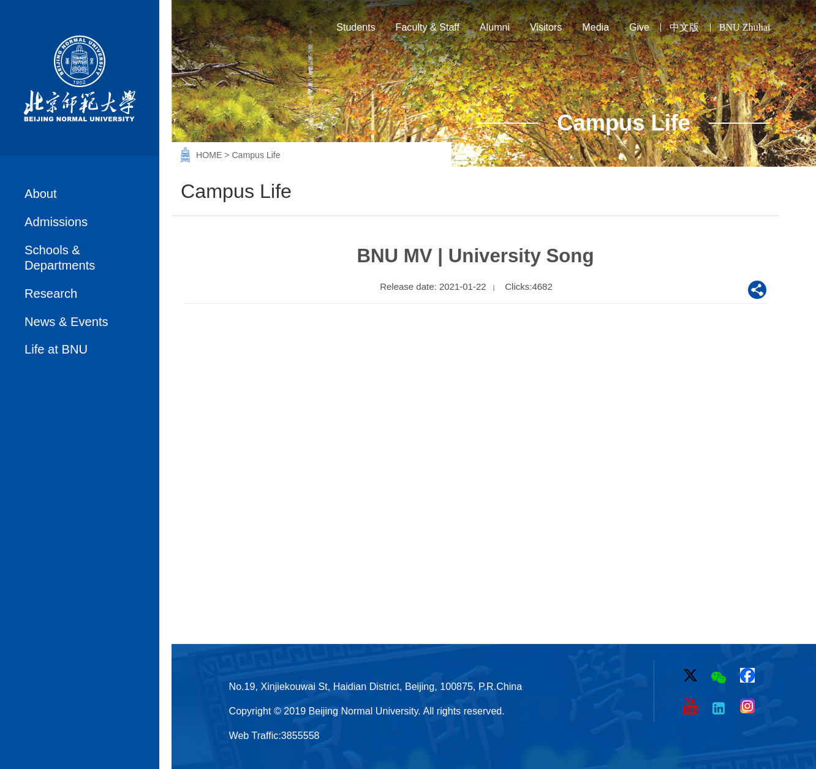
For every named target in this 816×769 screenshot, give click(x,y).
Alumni (495, 26)
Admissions (56, 222)
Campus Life (256, 155)
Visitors (546, 26)
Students (356, 26)
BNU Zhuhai (745, 27)
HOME (210, 155)
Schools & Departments (60, 257)
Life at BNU (56, 349)
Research (51, 293)
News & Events (66, 321)
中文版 (684, 27)
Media (595, 26)
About (41, 193)
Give (639, 26)
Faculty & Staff (427, 26)
